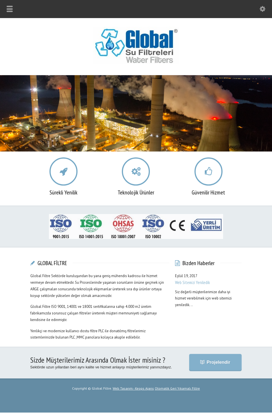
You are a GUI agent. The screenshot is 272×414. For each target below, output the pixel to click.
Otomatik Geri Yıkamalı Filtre (177, 390)
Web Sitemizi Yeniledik (192, 284)
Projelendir (218, 364)
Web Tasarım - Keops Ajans (133, 390)
